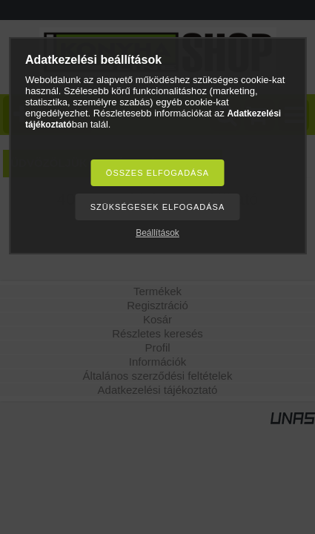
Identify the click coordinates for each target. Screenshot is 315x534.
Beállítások (157, 233)
